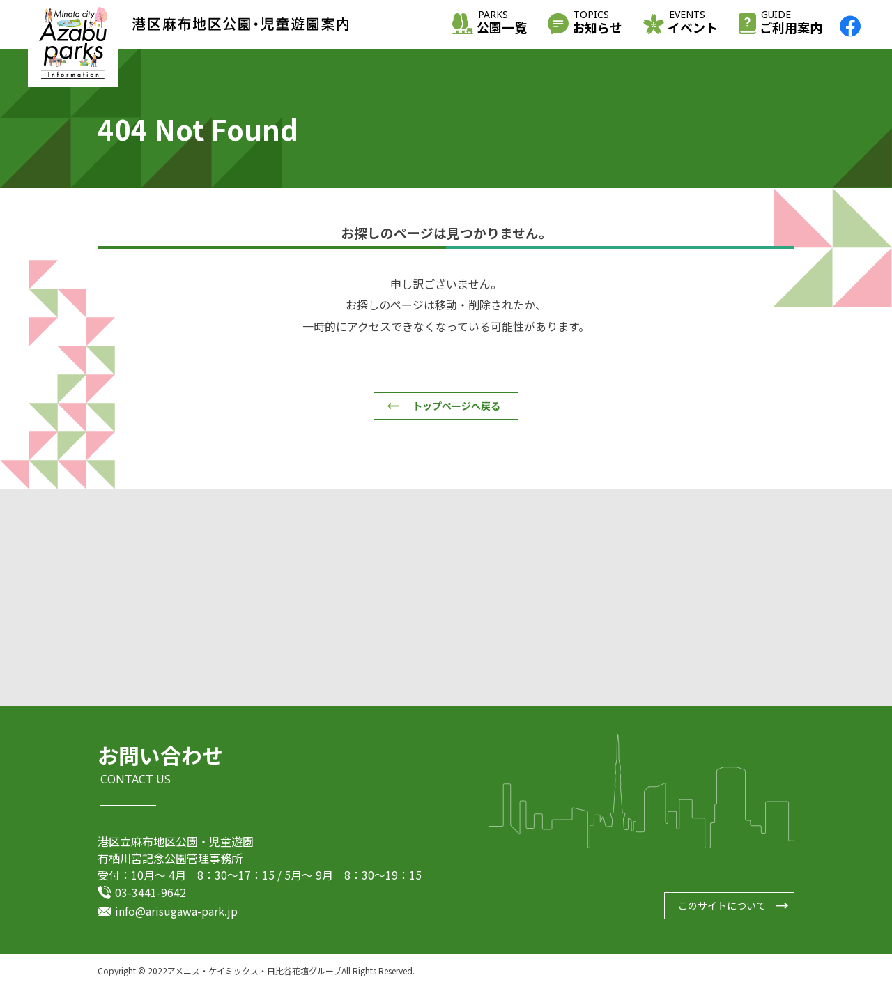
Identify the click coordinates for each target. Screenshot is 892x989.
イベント (693, 23)
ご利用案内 (791, 23)
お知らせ (597, 23)
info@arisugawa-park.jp (176, 911)
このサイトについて (722, 907)
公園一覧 (502, 23)
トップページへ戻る (456, 406)
